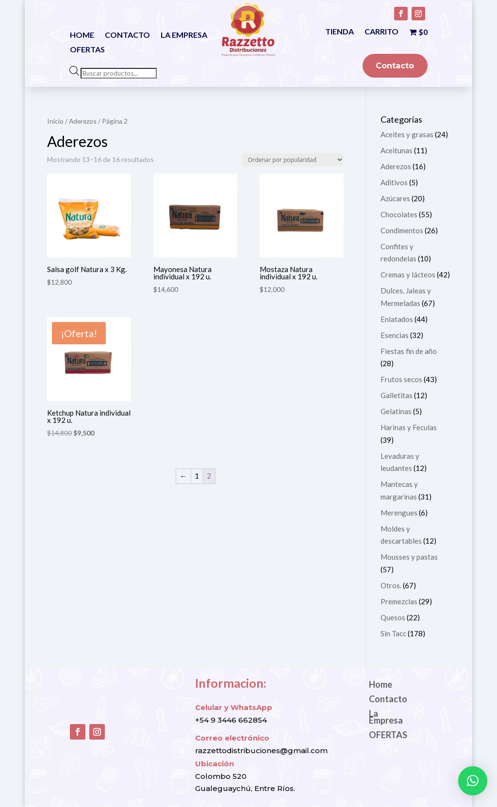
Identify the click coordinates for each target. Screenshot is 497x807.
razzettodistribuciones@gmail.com (261, 750)
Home (82, 35)
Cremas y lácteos (408, 274)
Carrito (381, 32)
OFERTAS (87, 50)
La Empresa (184, 35)
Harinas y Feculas (409, 427)
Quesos (393, 617)
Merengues (399, 512)
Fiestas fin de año (409, 351)
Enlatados (397, 319)
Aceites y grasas (407, 134)
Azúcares (395, 198)
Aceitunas (397, 150)
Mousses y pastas (409, 556)
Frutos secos (401, 379)
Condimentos (402, 230)
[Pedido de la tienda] (293, 159)
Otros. (391, 585)
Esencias (395, 335)
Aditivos (394, 182)
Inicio (55, 121)
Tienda (339, 32)
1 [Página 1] (197, 475)
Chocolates (399, 214)
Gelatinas (396, 411)
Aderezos (83, 121)
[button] (472, 780)
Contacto (127, 35)
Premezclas (399, 601)
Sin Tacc (393, 633)
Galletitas (397, 395)
